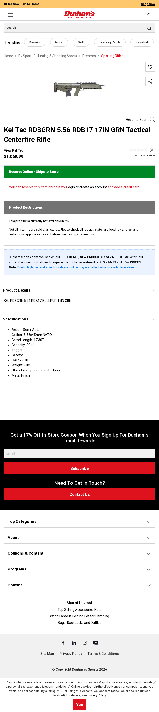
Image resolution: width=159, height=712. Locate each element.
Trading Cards (110, 42)
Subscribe (79, 468)
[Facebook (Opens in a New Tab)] (64, 642)
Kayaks (34, 42)
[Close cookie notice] (155, 682)
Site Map (47, 653)
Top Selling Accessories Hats (79, 610)
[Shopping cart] (149, 15)
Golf (81, 42)
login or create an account (87, 187)
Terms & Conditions (103, 653)
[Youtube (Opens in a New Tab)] (95, 642)
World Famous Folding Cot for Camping (79, 616)
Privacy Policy (71, 653)
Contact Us (79, 494)
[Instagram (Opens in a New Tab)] (85, 642)
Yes (79, 704)
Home (8, 56)
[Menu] (10, 15)
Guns (59, 42)
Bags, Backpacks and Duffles (79, 623)
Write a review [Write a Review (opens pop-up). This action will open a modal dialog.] (145, 155)
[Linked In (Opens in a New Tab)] (74, 642)
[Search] (79, 28)
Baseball (142, 42)
